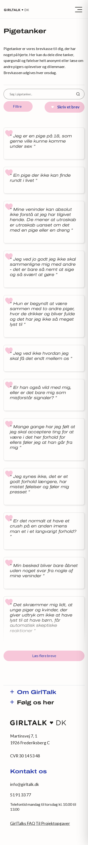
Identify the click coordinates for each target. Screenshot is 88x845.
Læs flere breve (44, 656)
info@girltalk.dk (24, 784)
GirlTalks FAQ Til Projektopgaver (40, 823)
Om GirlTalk (36, 692)
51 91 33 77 (20, 794)
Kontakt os (28, 772)
